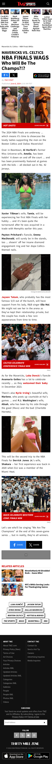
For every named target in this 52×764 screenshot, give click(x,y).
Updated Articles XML (12, 676)
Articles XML (8, 668)
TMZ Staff (8, 80)
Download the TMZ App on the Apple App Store (13, 756)
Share (18, 545)
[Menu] (4, 4)
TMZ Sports (9, 621)
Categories (7, 679)
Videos (6, 702)
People (6, 691)
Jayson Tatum (33, 604)
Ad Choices (8, 657)
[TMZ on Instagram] (34, 735)
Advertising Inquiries (36, 657)
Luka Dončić (16, 604)
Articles (6, 664)
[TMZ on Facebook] (16, 735)
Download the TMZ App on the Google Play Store (38, 755)
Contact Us (32, 646)
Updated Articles (10, 672)
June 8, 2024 (15, 83)
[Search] (48, 4)
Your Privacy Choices (12, 661)
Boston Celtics (15, 615)
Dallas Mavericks (33, 610)
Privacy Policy (18, 717)
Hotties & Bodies (35, 615)
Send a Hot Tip (33, 649)
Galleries (6, 687)
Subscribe (44, 722)
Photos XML (8, 698)
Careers (30, 653)
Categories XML (10, 683)
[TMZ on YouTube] (28, 735)
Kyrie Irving (15, 610)
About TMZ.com (10, 646)
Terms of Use (8, 653)
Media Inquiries (33, 661)
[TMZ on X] (22, 735)
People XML (8, 694)
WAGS (21, 621)
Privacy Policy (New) (11, 649)
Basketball (34, 621)
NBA (45, 621)
